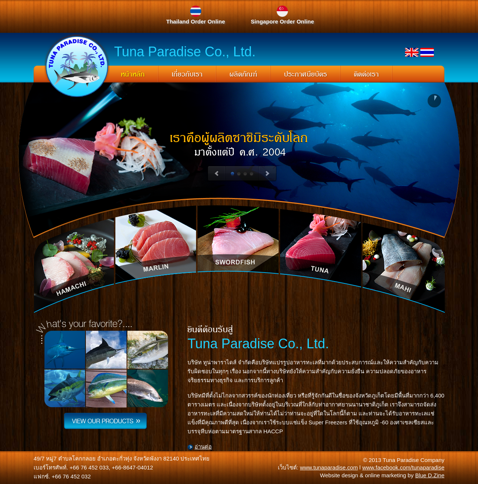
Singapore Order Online (282, 21)
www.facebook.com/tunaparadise (403, 467)
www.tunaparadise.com (329, 467)
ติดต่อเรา (366, 74)
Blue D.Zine (429, 475)
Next (267, 174)
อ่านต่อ (203, 446)
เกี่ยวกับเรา (187, 74)
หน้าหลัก (133, 74)
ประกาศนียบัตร (305, 74)
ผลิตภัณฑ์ (243, 74)
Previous (216, 174)
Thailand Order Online (195, 21)
